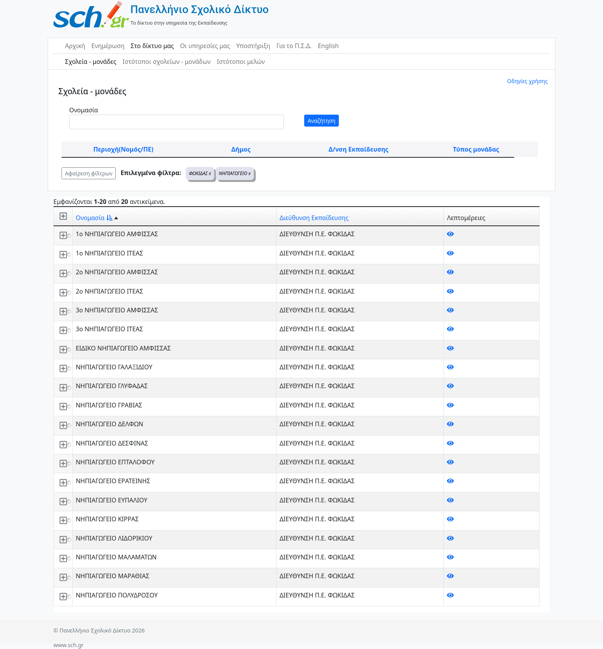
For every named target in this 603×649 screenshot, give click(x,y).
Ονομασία (83, 110)
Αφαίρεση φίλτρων (88, 173)
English (328, 46)
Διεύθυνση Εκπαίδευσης (314, 218)
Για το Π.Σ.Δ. (294, 46)
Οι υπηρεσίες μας (205, 46)
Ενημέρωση (108, 46)
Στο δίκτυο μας (152, 46)
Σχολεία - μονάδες (90, 61)
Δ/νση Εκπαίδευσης (358, 149)
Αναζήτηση (321, 120)
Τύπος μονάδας (476, 149)
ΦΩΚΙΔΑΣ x (200, 173)
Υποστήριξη (253, 46)
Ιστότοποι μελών (241, 61)
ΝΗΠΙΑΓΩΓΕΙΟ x (235, 173)
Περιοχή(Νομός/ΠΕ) (123, 149)
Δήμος (241, 149)
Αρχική (75, 46)
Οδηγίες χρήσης (527, 81)
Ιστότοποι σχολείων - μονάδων (166, 61)
